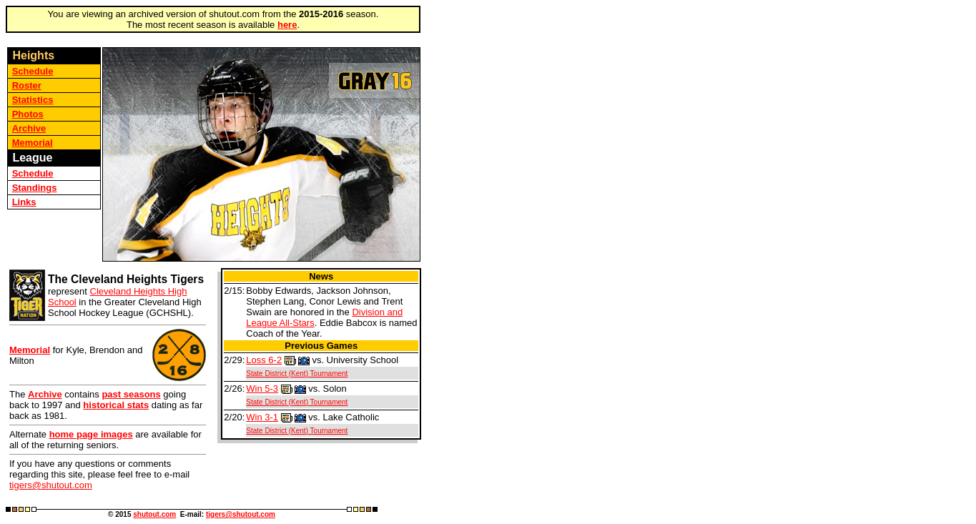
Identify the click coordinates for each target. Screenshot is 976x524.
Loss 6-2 (264, 360)
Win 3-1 (262, 417)
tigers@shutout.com (50, 485)
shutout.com (154, 514)
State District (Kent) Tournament (296, 373)
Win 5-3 (262, 388)
